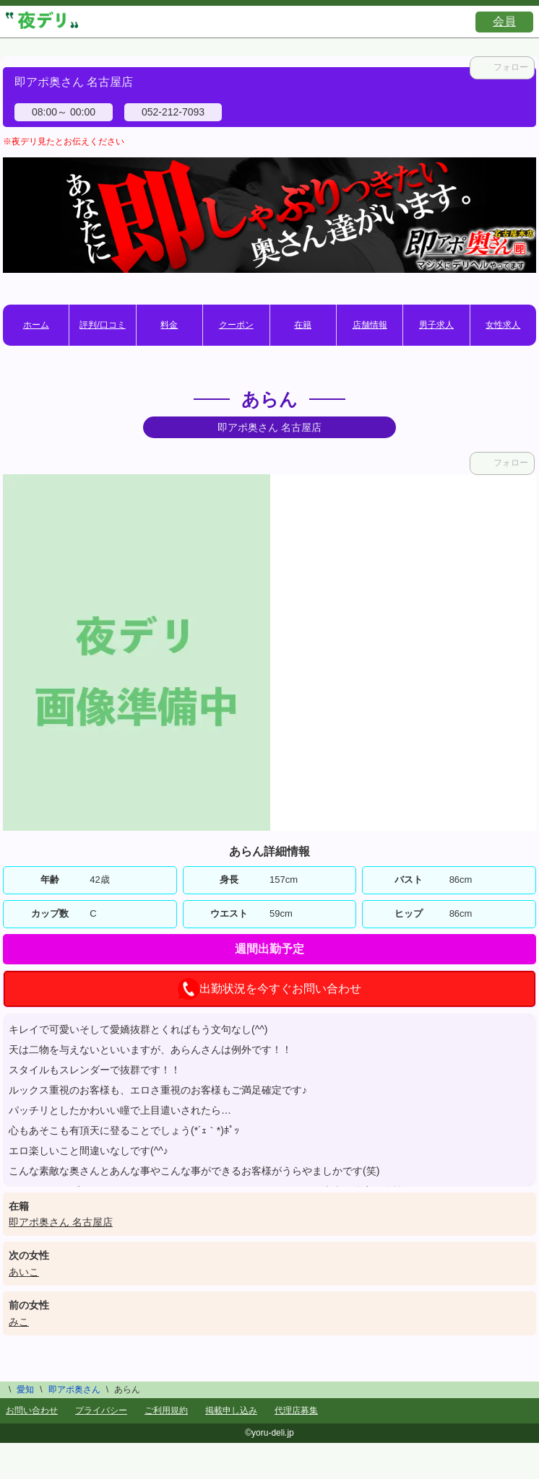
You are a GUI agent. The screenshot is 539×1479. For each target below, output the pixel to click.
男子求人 (436, 325)
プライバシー (101, 1410)
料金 (169, 325)
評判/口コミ (102, 325)
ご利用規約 (166, 1410)
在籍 (302, 325)
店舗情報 (370, 325)
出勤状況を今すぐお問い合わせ (269, 989)
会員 (504, 21)
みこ (19, 1321)
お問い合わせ (32, 1410)
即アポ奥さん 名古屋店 (61, 1222)
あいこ (24, 1272)
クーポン (236, 325)
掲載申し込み (231, 1410)
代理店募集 (296, 1410)
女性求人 (503, 325)
